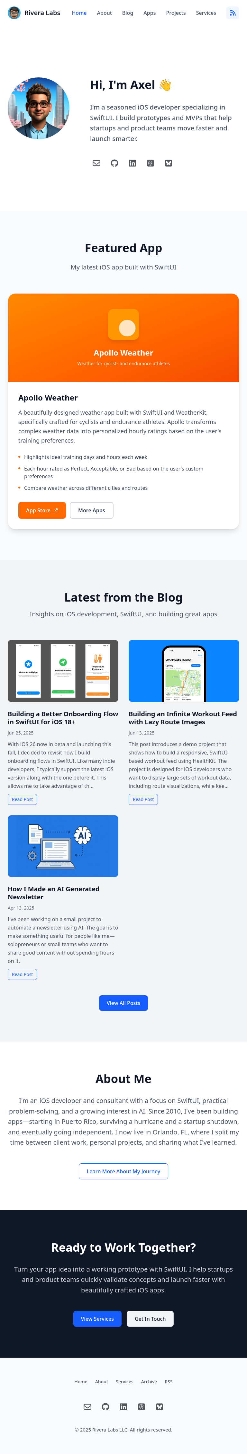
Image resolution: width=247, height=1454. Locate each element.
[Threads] (150, 163)
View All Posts (124, 1003)
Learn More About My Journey (123, 1171)
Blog (127, 12)
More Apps (91, 510)
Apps (149, 12)
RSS (168, 1382)
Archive (149, 1382)
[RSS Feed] (232, 12)
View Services (97, 1318)
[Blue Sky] (168, 163)
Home (79, 12)
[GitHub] (114, 163)
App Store (42, 510)
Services (206, 12)
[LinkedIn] (132, 163)
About (104, 12)
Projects (176, 12)
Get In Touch (150, 1318)
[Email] (96, 163)
